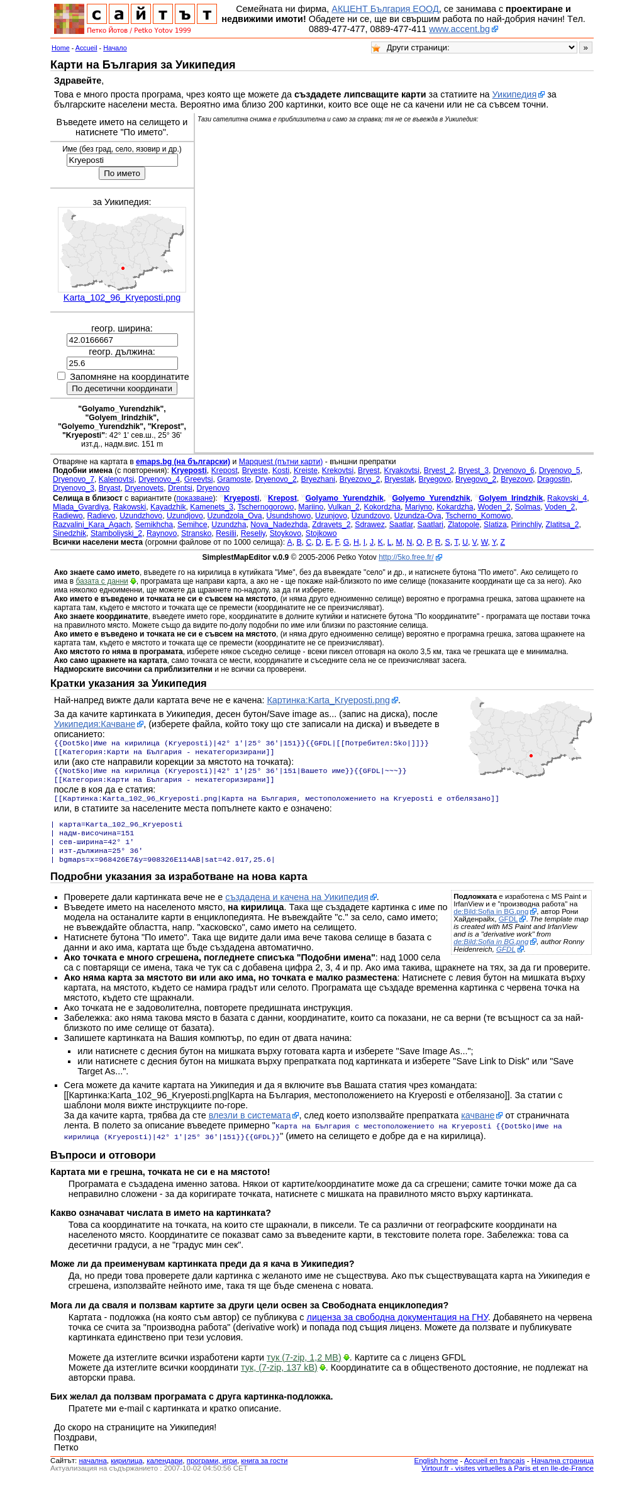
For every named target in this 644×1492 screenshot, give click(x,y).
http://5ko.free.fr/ (406, 557)
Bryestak (399, 479)
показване (194, 498)
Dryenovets (144, 488)
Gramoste (234, 479)
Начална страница (562, 1472)
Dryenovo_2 (276, 479)
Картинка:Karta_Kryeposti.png (328, 700)
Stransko (196, 533)
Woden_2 (493, 507)
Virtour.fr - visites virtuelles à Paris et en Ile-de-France (507, 1479)
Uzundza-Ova (417, 515)
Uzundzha (228, 524)
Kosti (280, 470)
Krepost (224, 470)
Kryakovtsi (401, 470)
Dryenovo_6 (514, 470)
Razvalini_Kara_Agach (92, 524)
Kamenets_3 (211, 507)
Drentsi (180, 488)
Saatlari (430, 524)
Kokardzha (455, 507)
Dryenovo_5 (559, 470)
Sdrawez (370, 524)
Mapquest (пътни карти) (281, 461)
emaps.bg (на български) (183, 461)
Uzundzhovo (140, 515)
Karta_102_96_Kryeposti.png (122, 297)
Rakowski (129, 507)
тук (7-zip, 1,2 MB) (304, 1369)
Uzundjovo (185, 515)
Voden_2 (560, 507)
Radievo (101, 515)
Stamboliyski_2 (116, 533)
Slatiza (495, 524)
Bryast (110, 488)
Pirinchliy (526, 524)
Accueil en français (494, 1472)
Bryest (369, 470)
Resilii (226, 533)
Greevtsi (198, 479)
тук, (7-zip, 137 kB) (279, 1379)
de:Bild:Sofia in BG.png (490, 924)
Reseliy (253, 533)
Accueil (86, 48)
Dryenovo (213, 488)
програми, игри (212, 1472)
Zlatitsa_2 (562, 524)
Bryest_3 (473, 470)
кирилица (126, 1472)
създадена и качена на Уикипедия (297, 910)
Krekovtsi (337, 470)
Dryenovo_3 (73, 488)
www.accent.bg (459, 29)
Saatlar (401, 524)
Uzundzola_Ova (235, 515)
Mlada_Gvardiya (81, 507)
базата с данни (101, 581)
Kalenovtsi (116, 479)
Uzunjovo (331, 515)
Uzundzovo (371, 515)
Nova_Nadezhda (279, 524)
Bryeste (255, 470)
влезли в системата (250, 1128)
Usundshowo (288, 515)
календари (164, 1472)
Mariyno (419, 507)
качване (477, 1128)
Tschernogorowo (266, 507)
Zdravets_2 (331, 524)
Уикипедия (514, 94)
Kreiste (306, 470)
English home (436, 1472)
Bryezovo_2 (360, 479)
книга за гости (264, 1472)
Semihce (192, 524)
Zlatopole (463, 524)
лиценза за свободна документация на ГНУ (397, 1328)
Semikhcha (154, 524)
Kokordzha (382, 507)
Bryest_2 (439, 470)
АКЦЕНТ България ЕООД (384, 9)
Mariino (310, 507)
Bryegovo (435, 479)
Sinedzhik (69, 533)
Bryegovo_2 (475, 479)
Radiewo (68, 515)
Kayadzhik (168, 507)
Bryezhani (318, 479)
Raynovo (162, 533)
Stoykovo (285, 533)
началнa (92, 1472)
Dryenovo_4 (159, 479)
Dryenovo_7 (73, 479)
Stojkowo (321, 533)
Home (61, 48)
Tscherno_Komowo (478, 515)
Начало (115, 48)
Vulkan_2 (344, 507)
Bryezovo (517, 479)
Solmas (527, 507)
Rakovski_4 (567, 498)
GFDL (508, 931)
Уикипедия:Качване (95, 724)
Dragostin (553, 479)
